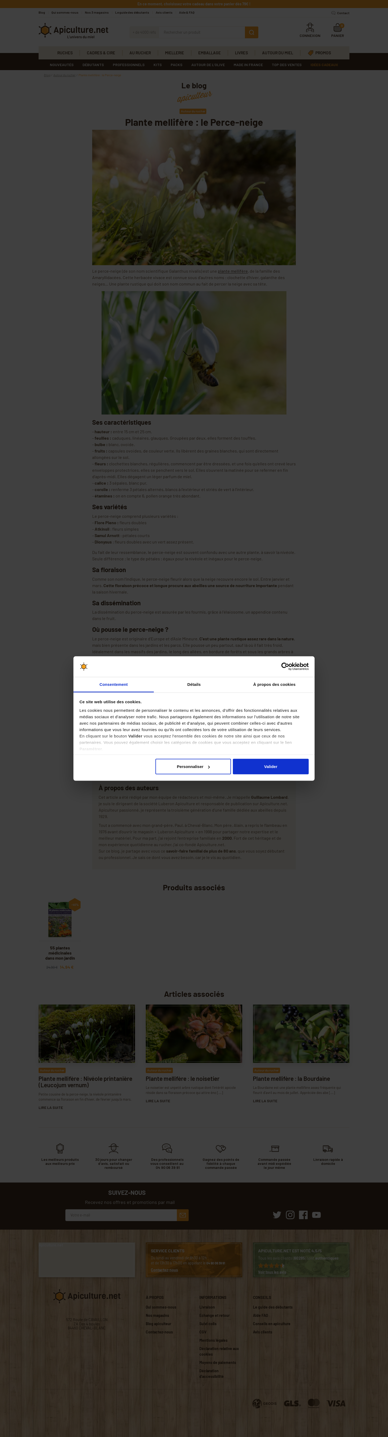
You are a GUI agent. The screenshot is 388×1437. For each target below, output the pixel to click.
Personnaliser (193, 766)
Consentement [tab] (113, 684)
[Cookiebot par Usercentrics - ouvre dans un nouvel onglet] (285, 667)
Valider (270, 766)
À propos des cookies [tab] (274, 684)
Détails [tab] (194, 684)
